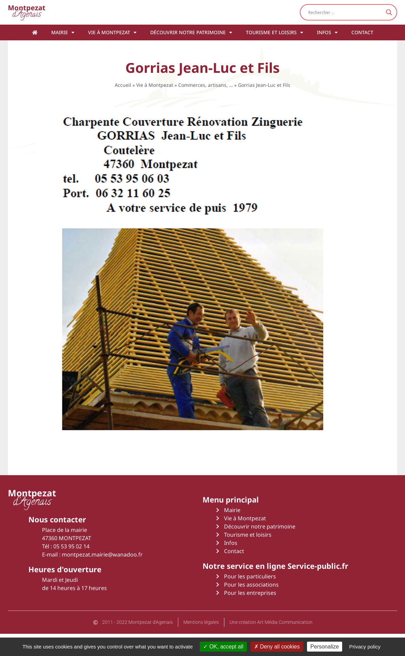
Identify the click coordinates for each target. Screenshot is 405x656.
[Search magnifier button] (389, 12)
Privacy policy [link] (365, 647)
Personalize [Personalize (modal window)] (324, 647)
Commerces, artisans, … (205, 85)
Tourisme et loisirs (274, 32)
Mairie (62, 32)
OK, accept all (223, 647)
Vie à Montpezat (112, 32)
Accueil (123, 85)
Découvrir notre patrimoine (191, 32)
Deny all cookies (277, 647)
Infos (327, 32)
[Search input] (345, 12)
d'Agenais (26, 12)
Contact (362, 32)
